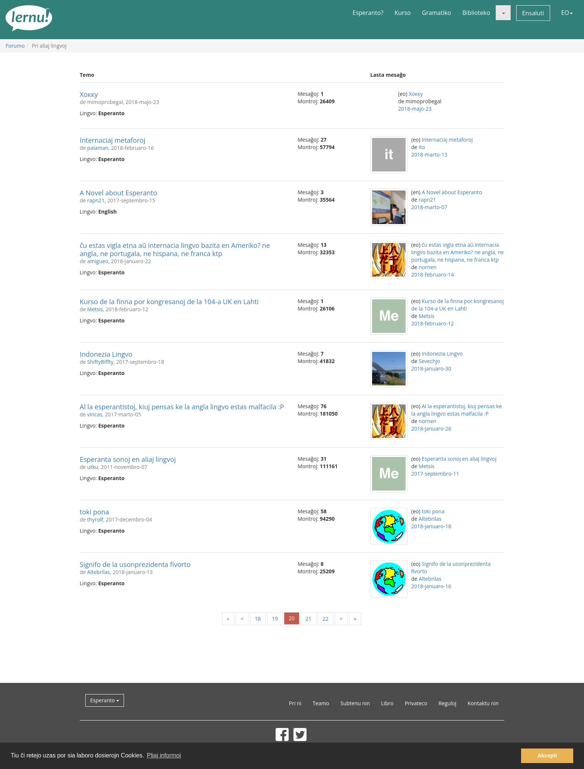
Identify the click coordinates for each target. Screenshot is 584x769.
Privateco (416, 703)
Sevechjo (429, 361)
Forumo (15, 45)
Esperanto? (368, 13)
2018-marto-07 (429, 207)
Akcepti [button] (547, 756)
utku (92, 466)
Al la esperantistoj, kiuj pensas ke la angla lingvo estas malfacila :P (182, 406)
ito (422, 147)
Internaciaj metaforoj (112, 140)
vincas (94, 414)
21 (308, 618)
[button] (503, 12)
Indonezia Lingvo (106, 354)
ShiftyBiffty (100, 361)
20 (292, 618)
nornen (428, 267)
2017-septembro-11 (435, 473)
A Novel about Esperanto (118, 192)
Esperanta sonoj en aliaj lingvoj (128, 459)
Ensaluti (533, 13)
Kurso (402, 13)
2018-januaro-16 (431, 586)
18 (258, 618)
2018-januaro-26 (431, 428)
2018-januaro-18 (431, 526)
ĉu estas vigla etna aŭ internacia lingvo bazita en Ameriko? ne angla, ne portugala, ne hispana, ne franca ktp (175, 249)
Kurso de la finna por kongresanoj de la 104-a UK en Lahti (169, 301)
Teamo (320, 703)
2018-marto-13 (429, 154)
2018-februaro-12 (432, 323)
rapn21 (96, 200)
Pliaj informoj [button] (164, 755)
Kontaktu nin (483, 703)
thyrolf (95, 519)
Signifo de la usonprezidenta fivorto (135, 564)
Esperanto (104, 700)
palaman (97, 147)
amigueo (97, 261)
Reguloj (447, 703)
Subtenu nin (355, 703)
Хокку (89, 94)
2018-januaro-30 (431, 368)
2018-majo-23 (415, 108)
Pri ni (295, 703)
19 (275, 618)
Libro (387, 703)
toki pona (94, 511)
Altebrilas (430, 518)
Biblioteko (476, 13)
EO (567, 13)
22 (325, 618)
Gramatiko (436, 13)
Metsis (95, 309)
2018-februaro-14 (432, 274)
